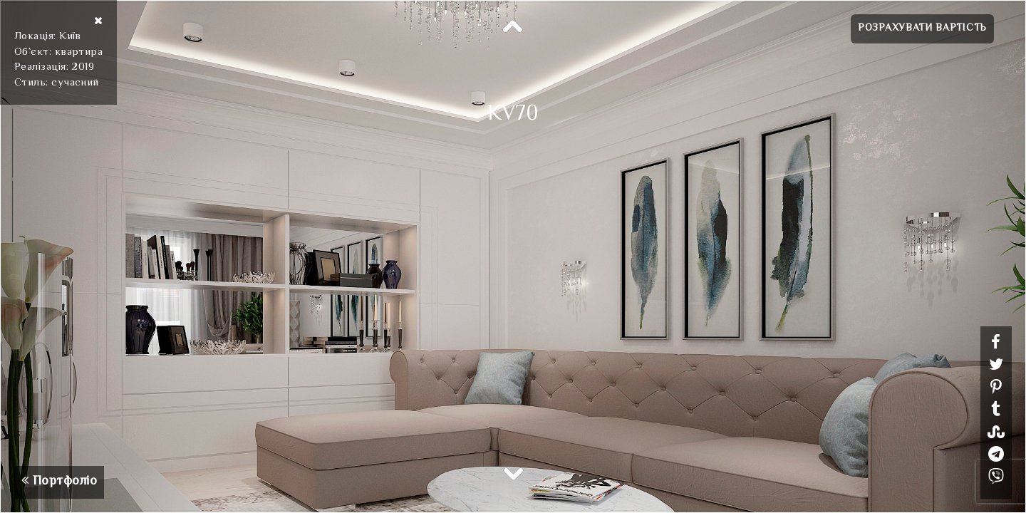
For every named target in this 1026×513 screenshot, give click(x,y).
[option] (513, 256)
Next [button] (513, 473)
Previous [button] (513, 27)
